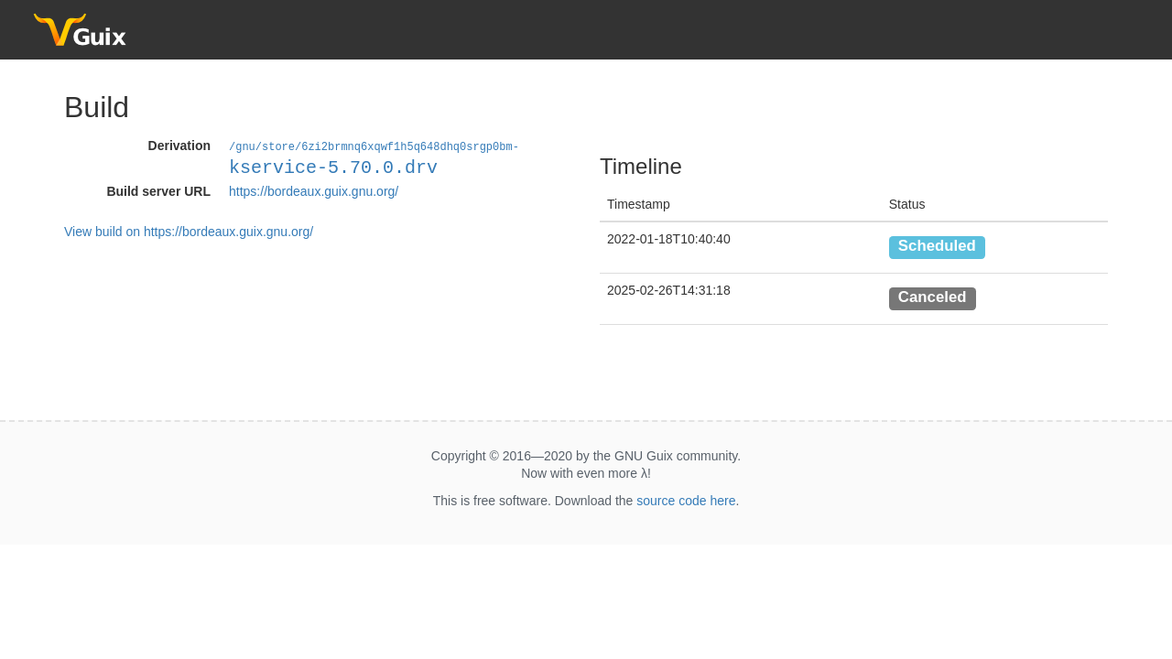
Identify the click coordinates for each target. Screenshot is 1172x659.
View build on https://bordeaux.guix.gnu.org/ (188, 230)
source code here (685, 500)
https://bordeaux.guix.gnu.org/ (313, 190)
